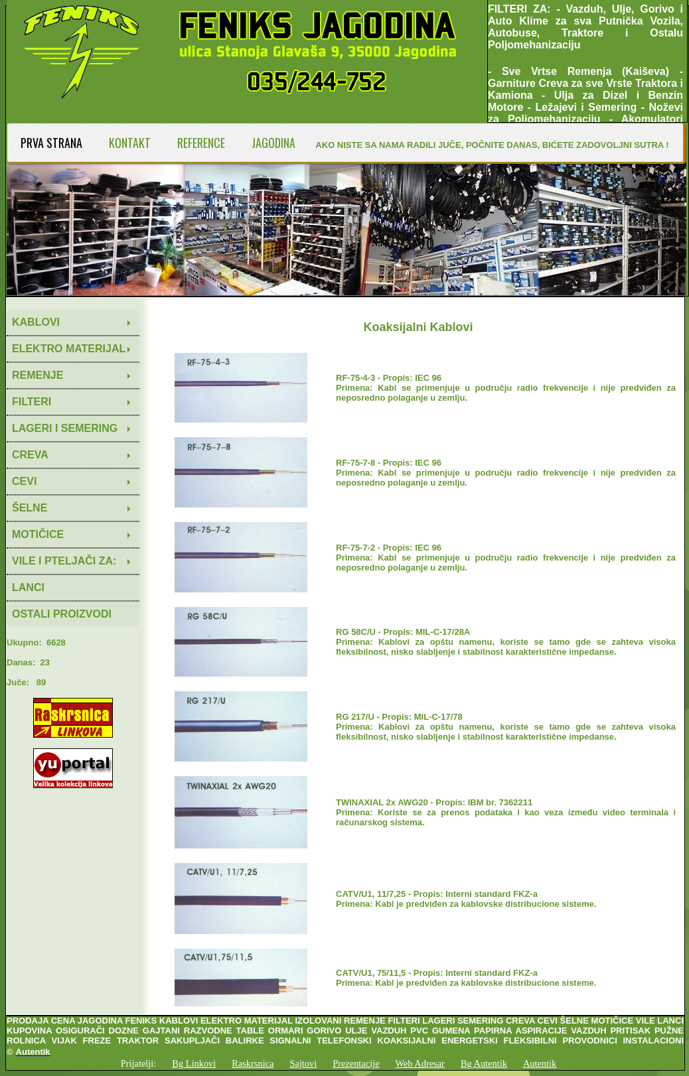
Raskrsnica (252, 1063)
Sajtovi (303, 1063)
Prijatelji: (139, 1063)
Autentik (539, 1063)
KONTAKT (130, 142)
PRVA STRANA (51, 142)
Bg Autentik (484, 1063)
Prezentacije (356, 1063)
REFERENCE (201, 142)
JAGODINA (273, 142)
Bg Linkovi (194, 1063)
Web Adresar (420, 1063)
